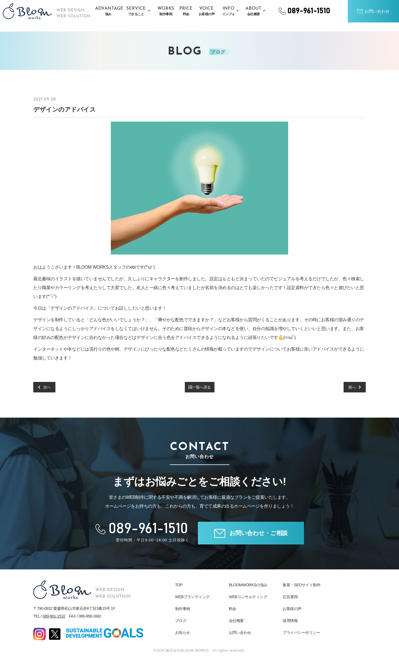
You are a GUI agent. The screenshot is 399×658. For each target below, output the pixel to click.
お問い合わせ (240, 632)
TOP (179, 585)
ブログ (180, 620)
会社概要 (236, 620)
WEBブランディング (192, 597)
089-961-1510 (54, 616)
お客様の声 (292, 608)
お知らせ (182, 632)
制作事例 (182, 608)
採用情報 (290, 620)
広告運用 (290, 597)
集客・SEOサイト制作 (301, 585)
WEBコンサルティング (248, 597)
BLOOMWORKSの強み (248, 585)
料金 (232, 608)
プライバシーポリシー (301, 632)
